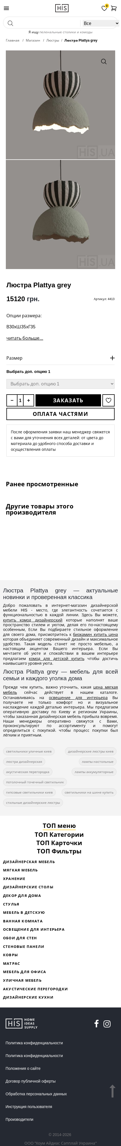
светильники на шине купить (89, 792)
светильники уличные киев (29, 751)
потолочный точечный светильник (35, 782)
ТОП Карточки (59, 842)
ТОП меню (59, 825)
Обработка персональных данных (36, 1094)
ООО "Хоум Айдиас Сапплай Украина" (60, 1143)
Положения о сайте (23, 1068)
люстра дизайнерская (24, 761)
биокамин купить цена (95, 634)
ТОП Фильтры (59, 851)
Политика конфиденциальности (34, 1043)
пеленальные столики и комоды (65, 32)
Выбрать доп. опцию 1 (28, 371)
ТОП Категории (59, 834)
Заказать (68, 400)
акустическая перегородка (27, 771)
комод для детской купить (56, 658)
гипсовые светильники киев (29, 792)
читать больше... (24, 338)
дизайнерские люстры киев (91, 751)
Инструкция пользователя (29, 1106)
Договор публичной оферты (31, 1081)
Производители (19, 1119)
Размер (14, 358)
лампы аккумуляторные (94, 771)
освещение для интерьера (78, 697)
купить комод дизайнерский (32, 620)
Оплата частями (60, 414)
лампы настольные (98, 761)
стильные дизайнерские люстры (33, 802)
